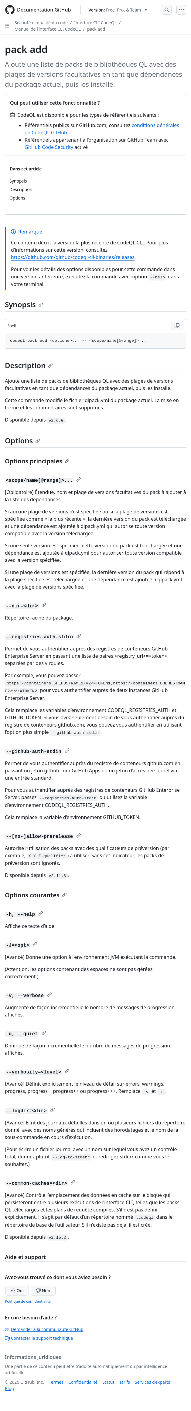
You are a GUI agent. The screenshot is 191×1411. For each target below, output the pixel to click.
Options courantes (36, 895)
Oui (17, 1290)
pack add (96, 29)
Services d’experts (152, 1382)
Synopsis (24, 304)
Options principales (37, 461)
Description (29, 365)
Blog (9, 1388)
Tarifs (124, 1382)
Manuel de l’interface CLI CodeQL (48, 29)
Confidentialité (82, 1382)
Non (43, 1290)
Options (22, 440)
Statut (108, 1382)
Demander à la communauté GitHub (44, 1329)
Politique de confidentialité (28, 1301)
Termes (56, 1382)
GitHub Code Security (49, 147)
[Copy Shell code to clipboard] (177, 326)
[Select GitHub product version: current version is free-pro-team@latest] (118, 10)
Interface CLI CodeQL (95, 22)
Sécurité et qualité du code (41, 22)
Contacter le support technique (39, 1338)
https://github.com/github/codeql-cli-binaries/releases (73, 257)
